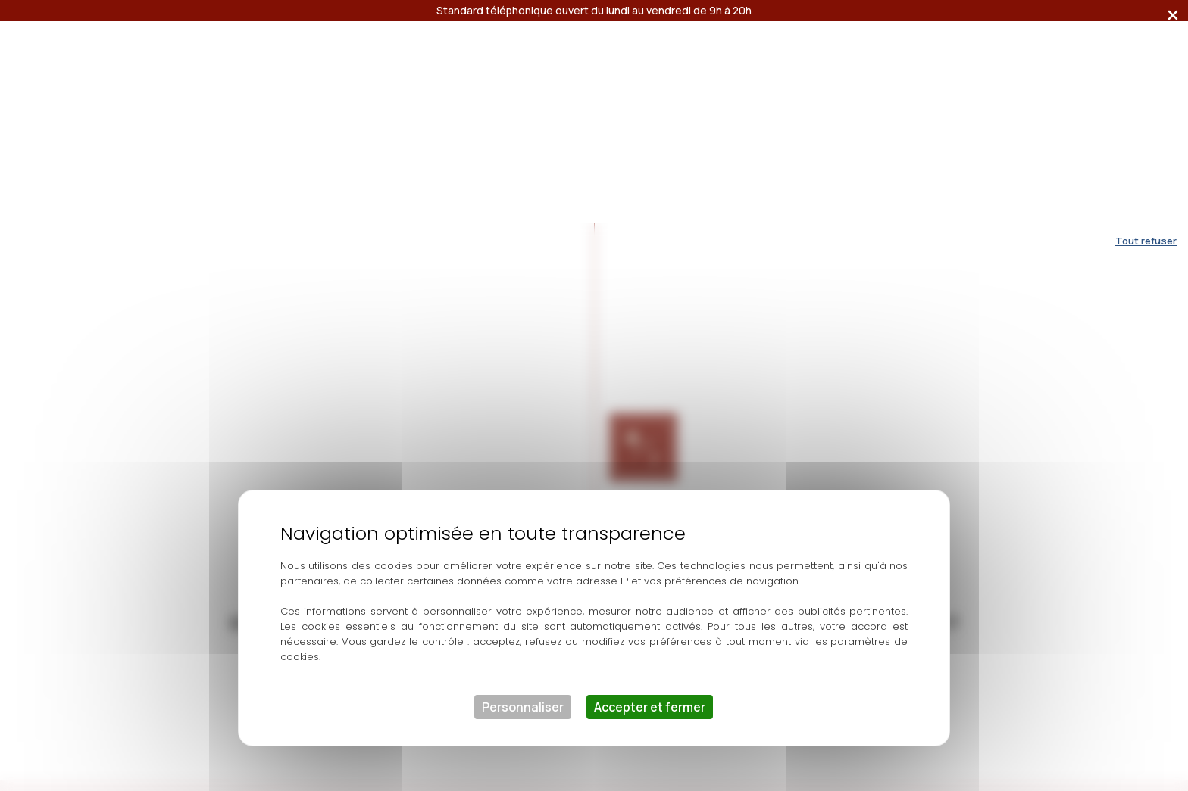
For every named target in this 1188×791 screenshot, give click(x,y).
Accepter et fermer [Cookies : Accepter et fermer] (649, 484)
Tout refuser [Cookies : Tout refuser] (1146, 18)
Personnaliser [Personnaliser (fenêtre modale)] (523, 484)
